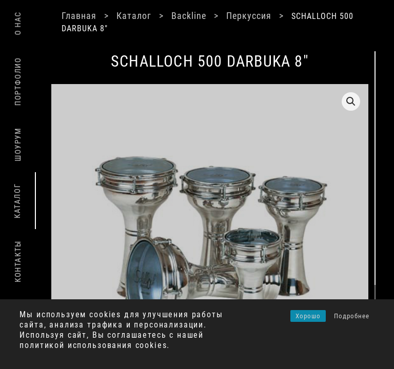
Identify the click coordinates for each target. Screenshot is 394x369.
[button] (351, 101)
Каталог (133, 15)
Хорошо (308, 316)
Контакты (18, 261)
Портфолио (18, 81)
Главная (79, 15)
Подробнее (351, 316)
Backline (188, 15)
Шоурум (18, 144)
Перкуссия (248, 15)
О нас (18, 23)
